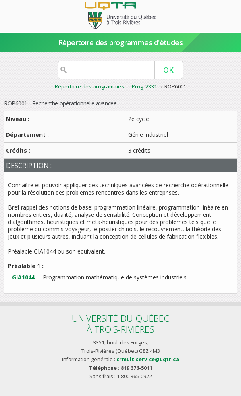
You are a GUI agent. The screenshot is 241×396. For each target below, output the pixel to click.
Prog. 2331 (144, 86)
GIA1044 (23, 277)
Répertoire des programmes (89, 86)
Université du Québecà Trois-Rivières (120, 323)
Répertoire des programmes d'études (120, 42)
